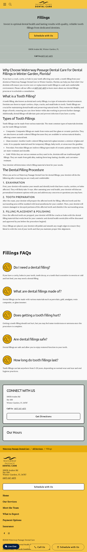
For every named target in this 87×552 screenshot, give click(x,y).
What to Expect (11, 513)
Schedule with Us (43, 35)
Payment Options (12, 520)
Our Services (10, 501)
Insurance (8, 526)
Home (6, 495)
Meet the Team (11, 507)
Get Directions (44, 416)
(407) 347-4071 (47, 56)
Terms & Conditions (23, 549)
